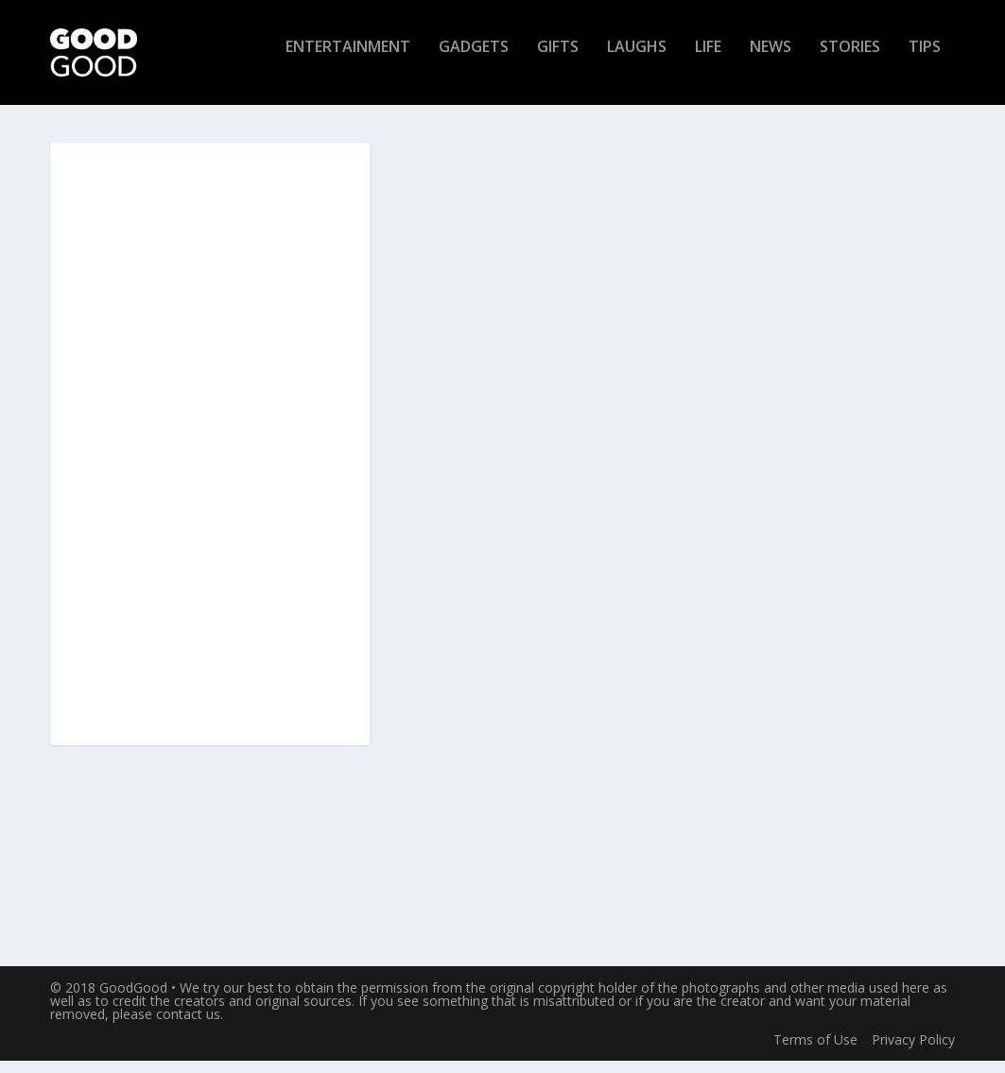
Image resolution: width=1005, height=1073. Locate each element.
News (770, 60)
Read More (462, 881)
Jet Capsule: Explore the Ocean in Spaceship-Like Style (516, 365)
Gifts (558, 60)
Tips (925, 60)
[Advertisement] (210, 457)
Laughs (637, 60)
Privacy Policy (913, 1052)
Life (708, 60)
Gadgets (474, 60)
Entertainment (348, 60)
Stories (850, 60)
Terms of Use (815, 1052)
